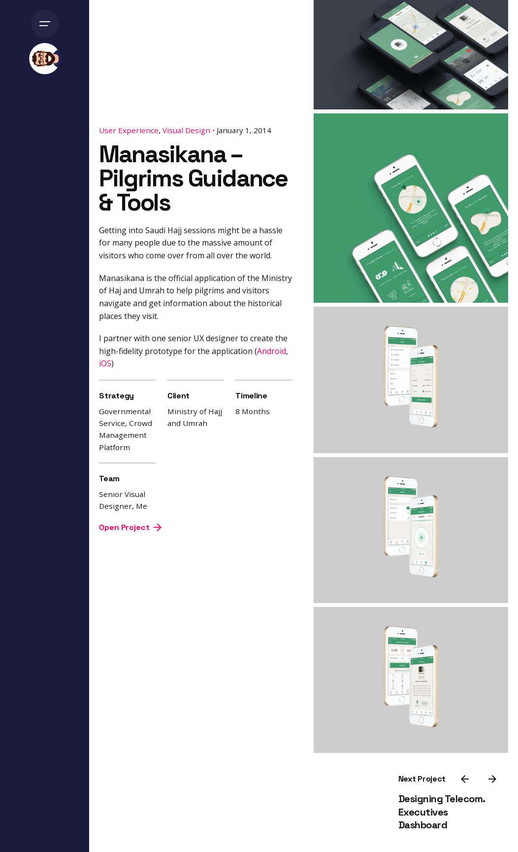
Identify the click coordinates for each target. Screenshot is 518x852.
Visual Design (186, 130)
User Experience (129, 130)
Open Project (130, 527)
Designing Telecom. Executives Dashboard (441, 811)
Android (271, 350)
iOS (105, 363)
